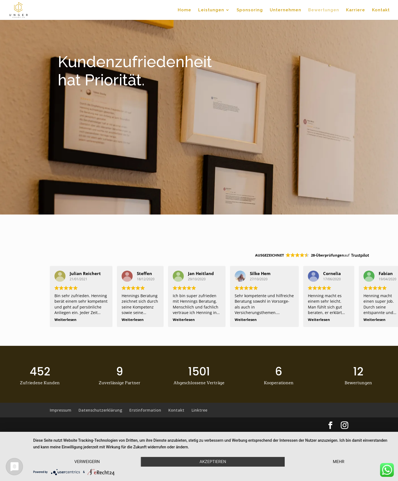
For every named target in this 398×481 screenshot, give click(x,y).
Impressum (60, 410)
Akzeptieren (213, 461)
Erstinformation (145, 410)
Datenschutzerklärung (100, 410)
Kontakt (381, 10)
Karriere (355, 10)
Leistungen (211, 10)
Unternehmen (285, 10)
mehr (338, 461)
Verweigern (87, 461)
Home (184, 10)
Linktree (199, 410)
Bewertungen (323, 10)
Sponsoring (250, 10)
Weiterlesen (65, 319)
